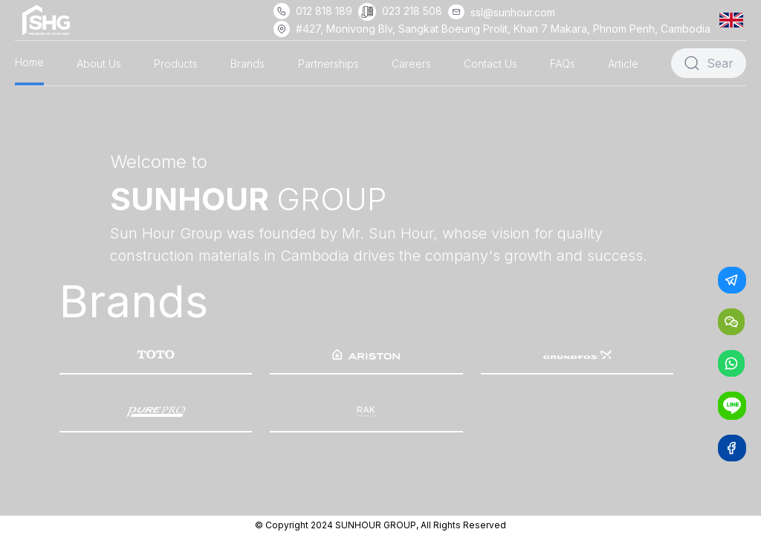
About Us (99, 63)
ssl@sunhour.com (512, 12)
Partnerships (328, 63)
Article (623, 63)
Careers (411, 63)
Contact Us (490, 63)
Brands (247, 63)
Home (29, 62)
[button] (734, 20)
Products (176, 63)
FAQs (562, 63)
